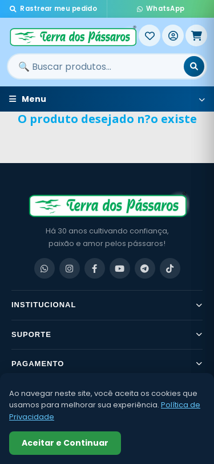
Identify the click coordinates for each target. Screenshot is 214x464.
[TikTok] (170, 268)
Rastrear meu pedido (53, 8)
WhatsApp (161, 8)
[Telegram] (145, 268)
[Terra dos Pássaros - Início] (73, 35)
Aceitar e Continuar (65, 443)
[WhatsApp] (44, 268)
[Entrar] (173, 35)
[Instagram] (69, 268)
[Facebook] (94, 268)
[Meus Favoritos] (149, 35)
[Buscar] (194, 66)
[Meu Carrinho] (196, 35)
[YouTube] (120, 268)
